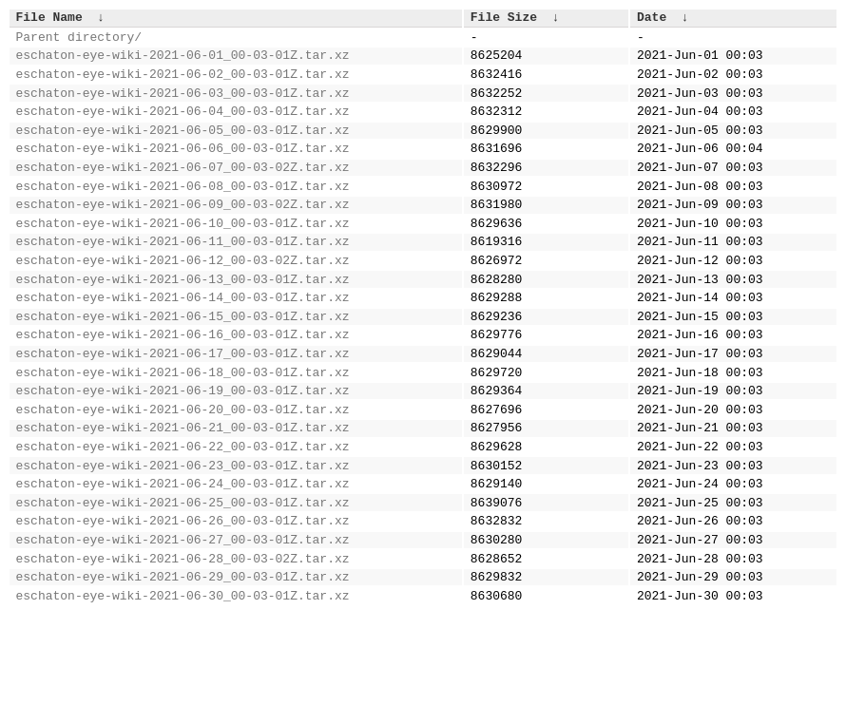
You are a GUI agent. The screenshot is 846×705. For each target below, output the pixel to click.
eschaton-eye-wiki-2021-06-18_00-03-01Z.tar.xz (183, 428)
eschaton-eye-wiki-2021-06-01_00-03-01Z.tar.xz (183, 62)
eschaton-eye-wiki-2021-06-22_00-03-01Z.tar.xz (183, 514)
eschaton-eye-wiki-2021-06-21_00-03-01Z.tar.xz (183, 492)
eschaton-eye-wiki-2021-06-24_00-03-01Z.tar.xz (183, 556)
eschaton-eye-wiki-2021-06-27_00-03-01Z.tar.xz (183, 621)
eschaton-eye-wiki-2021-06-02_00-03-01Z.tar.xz (183, 84)
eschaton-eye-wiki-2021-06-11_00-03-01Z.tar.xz (183, 277)
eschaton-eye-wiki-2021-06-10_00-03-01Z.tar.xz (183, 256)
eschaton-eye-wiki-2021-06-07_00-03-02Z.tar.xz (183, 191)
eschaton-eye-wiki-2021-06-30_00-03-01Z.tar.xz (183, 686)
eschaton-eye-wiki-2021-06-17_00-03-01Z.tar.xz (183, 406)
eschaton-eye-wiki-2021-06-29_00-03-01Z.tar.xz (183, 664)
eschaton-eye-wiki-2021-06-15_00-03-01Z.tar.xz (183, 363)
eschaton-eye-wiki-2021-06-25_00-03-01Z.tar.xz (183, 578)
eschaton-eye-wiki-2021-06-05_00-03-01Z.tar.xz (183, 149)
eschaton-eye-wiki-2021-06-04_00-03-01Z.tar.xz (183, 127)
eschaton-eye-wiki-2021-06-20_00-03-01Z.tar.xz (183, 471)
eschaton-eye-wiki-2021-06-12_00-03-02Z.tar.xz (183, 299)
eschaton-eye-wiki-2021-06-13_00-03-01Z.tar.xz (183, 321)
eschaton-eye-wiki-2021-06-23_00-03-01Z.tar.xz (183, 535)
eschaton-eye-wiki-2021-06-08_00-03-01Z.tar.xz (183, 213)
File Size (504, 19)
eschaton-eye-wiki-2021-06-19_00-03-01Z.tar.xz (183, 449)
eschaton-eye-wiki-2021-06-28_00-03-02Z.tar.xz (183, 643)
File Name (49, 19)
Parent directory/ (79, 41)
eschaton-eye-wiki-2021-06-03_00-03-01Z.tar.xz (183, 106)
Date (651, 19)
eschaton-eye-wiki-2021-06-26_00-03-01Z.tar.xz (183, 599)
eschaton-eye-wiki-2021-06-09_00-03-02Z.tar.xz (183, 234)
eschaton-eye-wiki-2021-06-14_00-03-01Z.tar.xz (183, 342)
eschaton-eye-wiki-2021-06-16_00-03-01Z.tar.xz (183, 384)
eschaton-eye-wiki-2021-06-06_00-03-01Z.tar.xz (183, 170)
